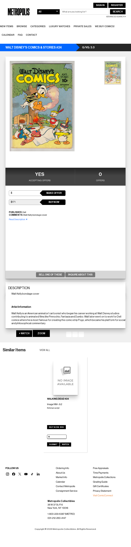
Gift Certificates (101, 486)
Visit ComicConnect (103, 495)
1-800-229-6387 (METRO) (61, 514)
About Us (60, 473)
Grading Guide (100, 482)
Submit (53, 444)
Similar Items (14, 350)
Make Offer (54, 193)
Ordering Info (62, 468)
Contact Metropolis (65, 486)
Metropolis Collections (104, 477)
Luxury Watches (59, 26)
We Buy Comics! (105, 26)
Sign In (100, 5)
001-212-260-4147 (57, 518)
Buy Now (54, 202)
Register (117, 5)
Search (118, 12)
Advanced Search (115, 17)
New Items (6, 26)
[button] (7, 474)
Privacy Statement (102, 491)
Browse (22, 26)
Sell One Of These (50, 275)
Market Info (61, 477)
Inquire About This (80, 275)
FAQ (20, 35)
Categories (38, 26)
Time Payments (100, 473)
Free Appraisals (101, 468)
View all (45, 350)
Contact (31, 35)
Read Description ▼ (18, 219)
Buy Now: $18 (56, 427)
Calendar (8, 35)
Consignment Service (66, 491)
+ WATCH (24, 333)
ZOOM (41, 333)
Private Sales (83, 26)
